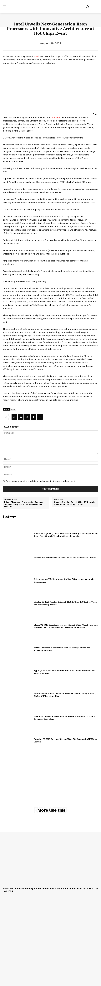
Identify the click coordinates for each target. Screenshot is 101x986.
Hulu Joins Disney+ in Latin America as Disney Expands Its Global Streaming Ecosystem (64, 717)
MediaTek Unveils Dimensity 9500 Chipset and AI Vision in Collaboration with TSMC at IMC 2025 (50, 889)
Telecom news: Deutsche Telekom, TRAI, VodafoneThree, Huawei (65, 557)
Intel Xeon (56, 117)
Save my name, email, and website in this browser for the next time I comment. (40, 481)
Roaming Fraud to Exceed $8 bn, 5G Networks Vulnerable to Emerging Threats (74, 503)
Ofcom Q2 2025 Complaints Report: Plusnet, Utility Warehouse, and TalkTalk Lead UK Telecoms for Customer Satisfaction (66, 626)
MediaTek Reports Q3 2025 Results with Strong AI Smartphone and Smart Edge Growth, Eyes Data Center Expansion (66, 534)
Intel (36, 56)
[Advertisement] (50, 772)
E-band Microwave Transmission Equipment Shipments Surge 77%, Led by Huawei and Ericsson (24, 504)
